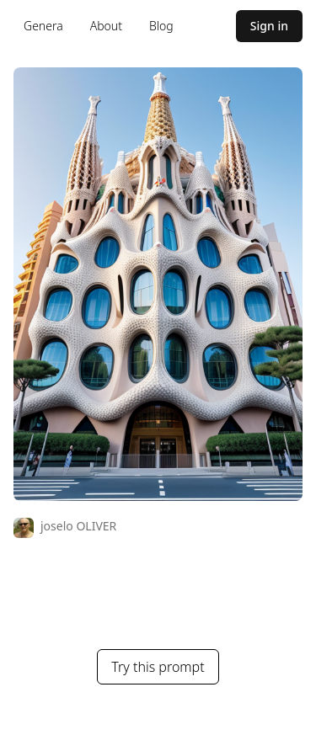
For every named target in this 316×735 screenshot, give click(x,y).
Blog (161, 26)
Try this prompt (157, 667)
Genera (43, 26)
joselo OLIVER (78, 526)
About (106, 26)
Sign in (269, 26)
